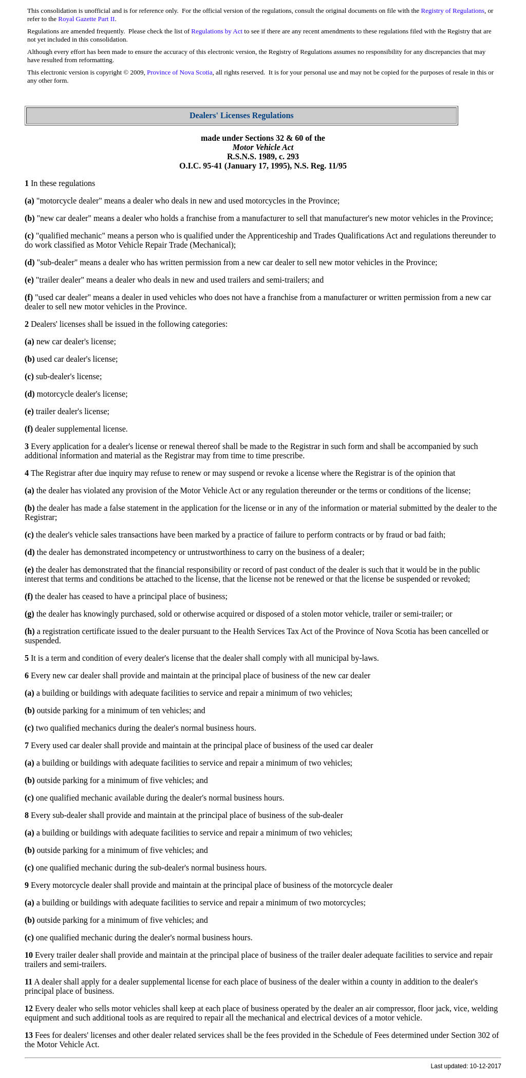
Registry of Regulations (453, 10)
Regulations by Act (216, 31)
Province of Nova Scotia (179, 72)
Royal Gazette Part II (86, 19)
